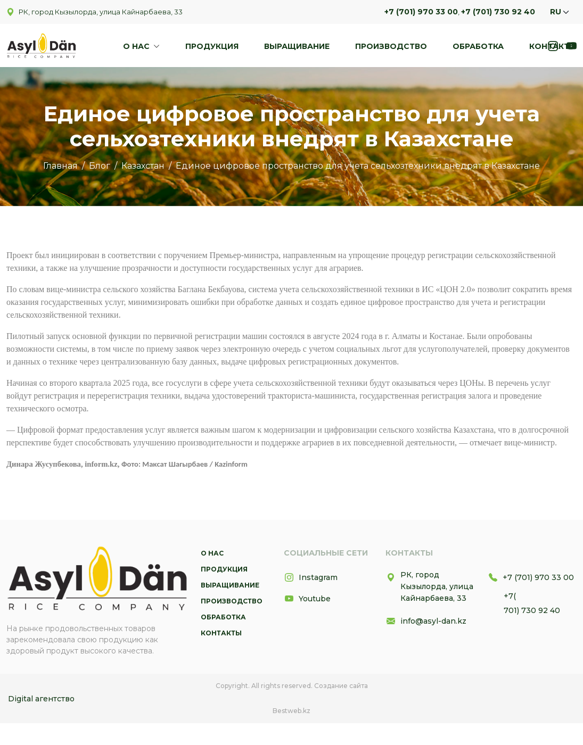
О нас (137, 46)
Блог (99, 166)
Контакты (553, 46)
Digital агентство (41, 698)
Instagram (311, 577)
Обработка (478, 46)
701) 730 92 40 (532, 610)
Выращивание (297, 46)
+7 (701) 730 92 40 (498, 11)
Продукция (212, 46)
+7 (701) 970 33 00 (421, 11)
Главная (60, 166)
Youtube (307, 598)
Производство (391, 46)
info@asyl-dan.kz (425, 621)
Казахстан (143, 166)
